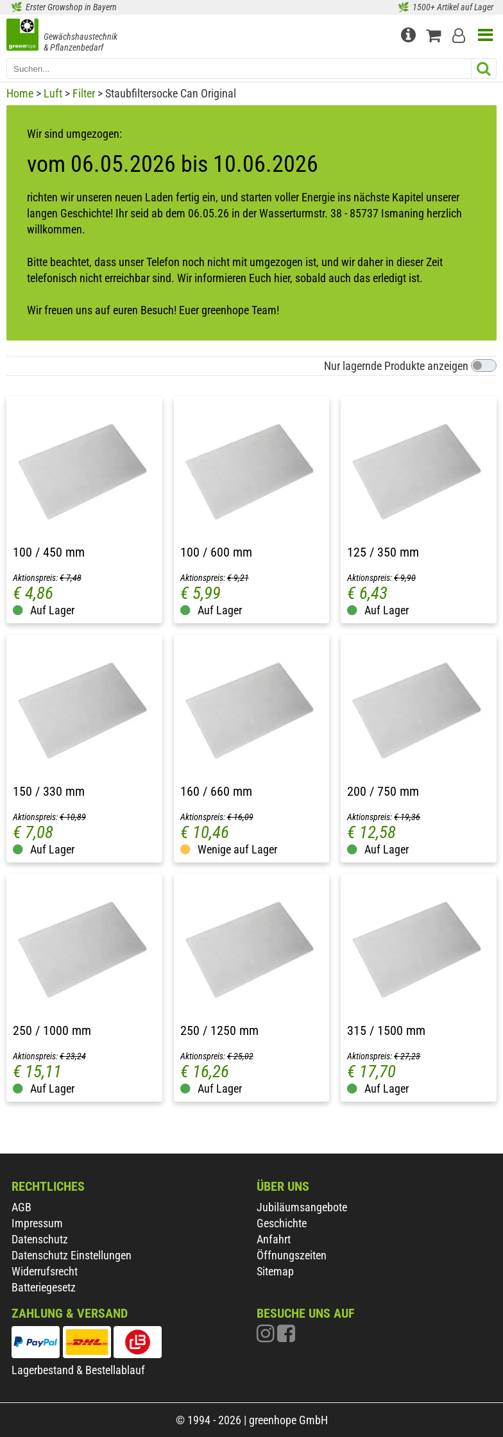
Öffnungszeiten (292, 1255)
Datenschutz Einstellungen (72, 1255)
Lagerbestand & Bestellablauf (78, 1370)
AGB (21, 1207)
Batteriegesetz (44, 1287)
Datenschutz (40, 1239)
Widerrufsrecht (45, 1271)
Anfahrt (274, 1239)
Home (19, 93)
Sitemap (275, 1271)
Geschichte (282, 1223)
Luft (53, 93)
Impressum (37, 1223)
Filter (83, 93)
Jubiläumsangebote (302, 1207)
